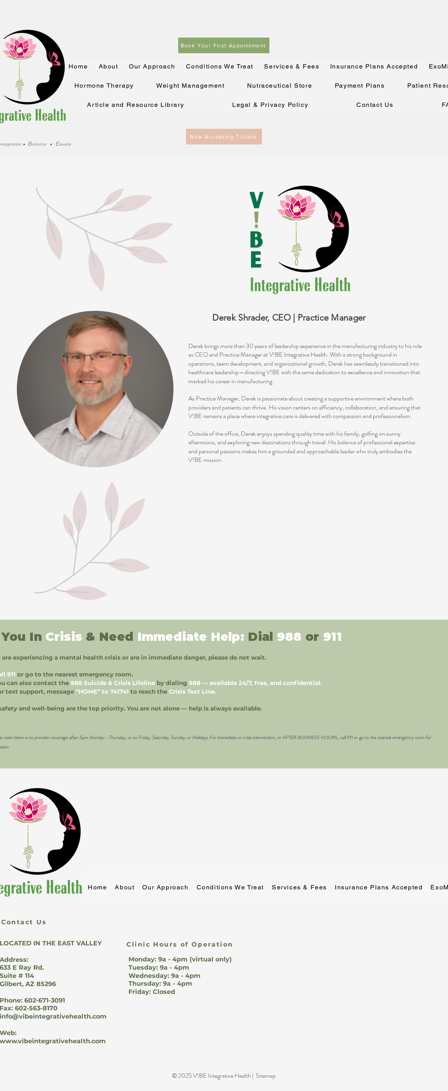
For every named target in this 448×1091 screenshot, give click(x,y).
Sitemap (266, 1075)
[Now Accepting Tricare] (224, 136)
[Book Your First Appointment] (223, 45)
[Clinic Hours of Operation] (179, 944)
